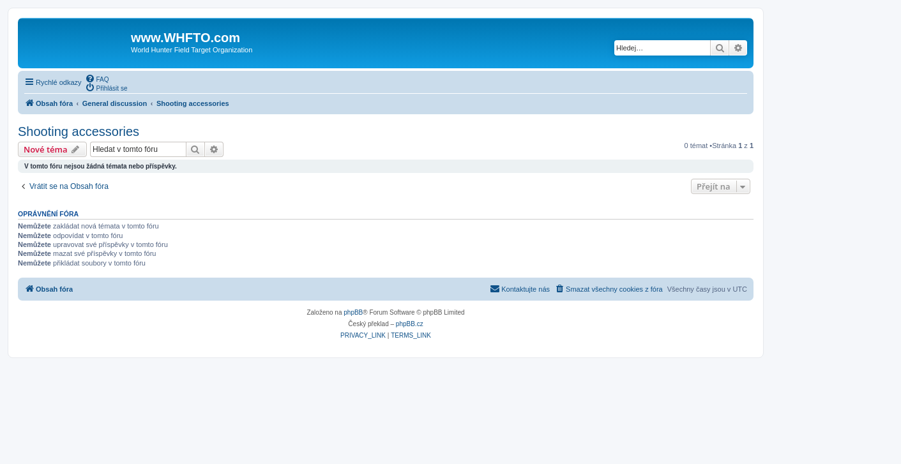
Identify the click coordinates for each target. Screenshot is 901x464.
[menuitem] (97, 78)
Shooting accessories (78, 131)
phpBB (353, 312)
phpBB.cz (409, 323)
